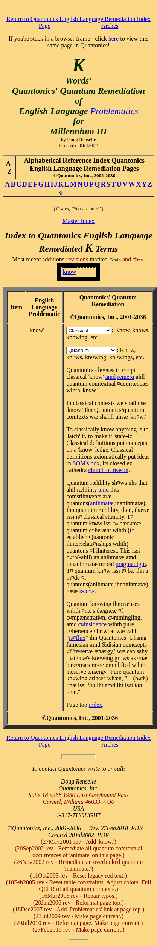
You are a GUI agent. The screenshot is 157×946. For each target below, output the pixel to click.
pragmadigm (131, 564)
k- (86, 591)
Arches (109, 26)
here (113, 38)
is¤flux (77, 638)
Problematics (114, 111)
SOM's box (86, 463)
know (69, 272)
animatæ (101, 503)
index (95, 705)
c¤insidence (92, 624)
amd (110, 377)
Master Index (78, 221)
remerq (125, 377)
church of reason (108, 470)
